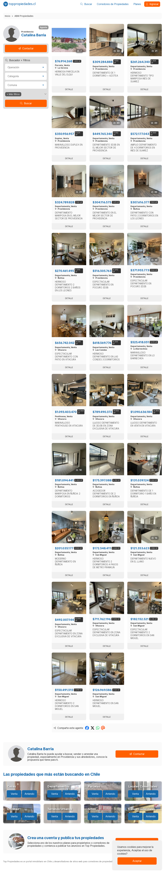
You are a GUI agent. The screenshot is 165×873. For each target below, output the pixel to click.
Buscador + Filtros (17, 60)
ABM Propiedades (24, 16)
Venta (14, 794)
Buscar (86, 4)
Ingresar (152, 4)
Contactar (26, 48)
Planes (137, 4)
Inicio (7, 16)
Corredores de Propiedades (113, 4)
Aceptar (137, 861)
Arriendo (29, 794)
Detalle (69, 89)
